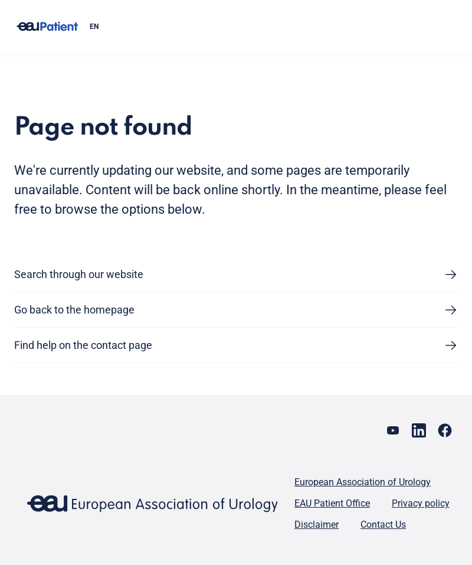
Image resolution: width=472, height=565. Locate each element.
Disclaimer (316, 524)
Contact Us (383, 524)
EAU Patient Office (332, 503)
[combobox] (269, 26)
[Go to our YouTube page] (393, 430)
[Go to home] (47, 26)
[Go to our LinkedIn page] (419, 430)
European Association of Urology (362, 482)
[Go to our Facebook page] (445, 430)
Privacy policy (421, 503)
